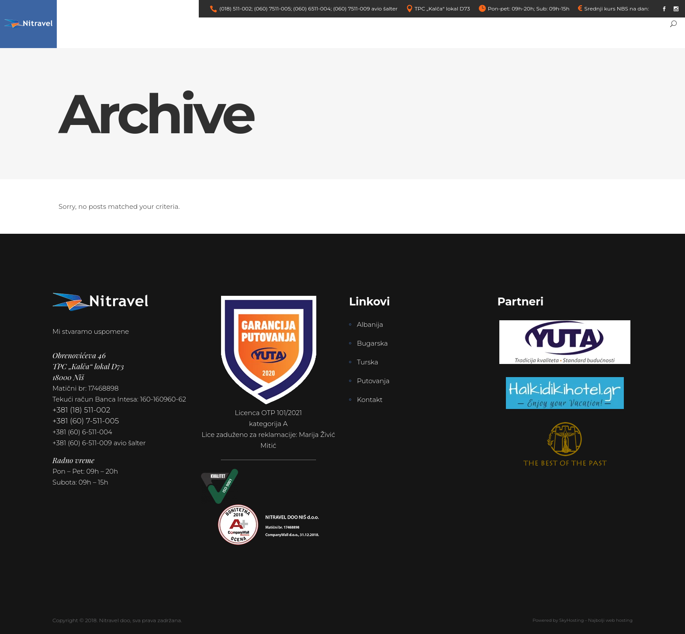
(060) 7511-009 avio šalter (365, 8)
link (655, 8)
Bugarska (372, 343)
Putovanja (373, 381)
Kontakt (370, 399)
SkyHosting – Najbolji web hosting (596, 620)
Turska (367, 362)
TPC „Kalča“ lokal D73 (442, 8)
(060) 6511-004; (312, 8)
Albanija (370, 324)
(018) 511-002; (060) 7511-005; (255, 8)
